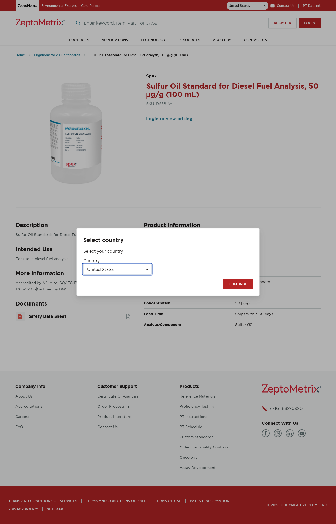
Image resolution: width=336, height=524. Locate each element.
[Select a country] (117, 269)
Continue (238, 284)
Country (91, 260)
